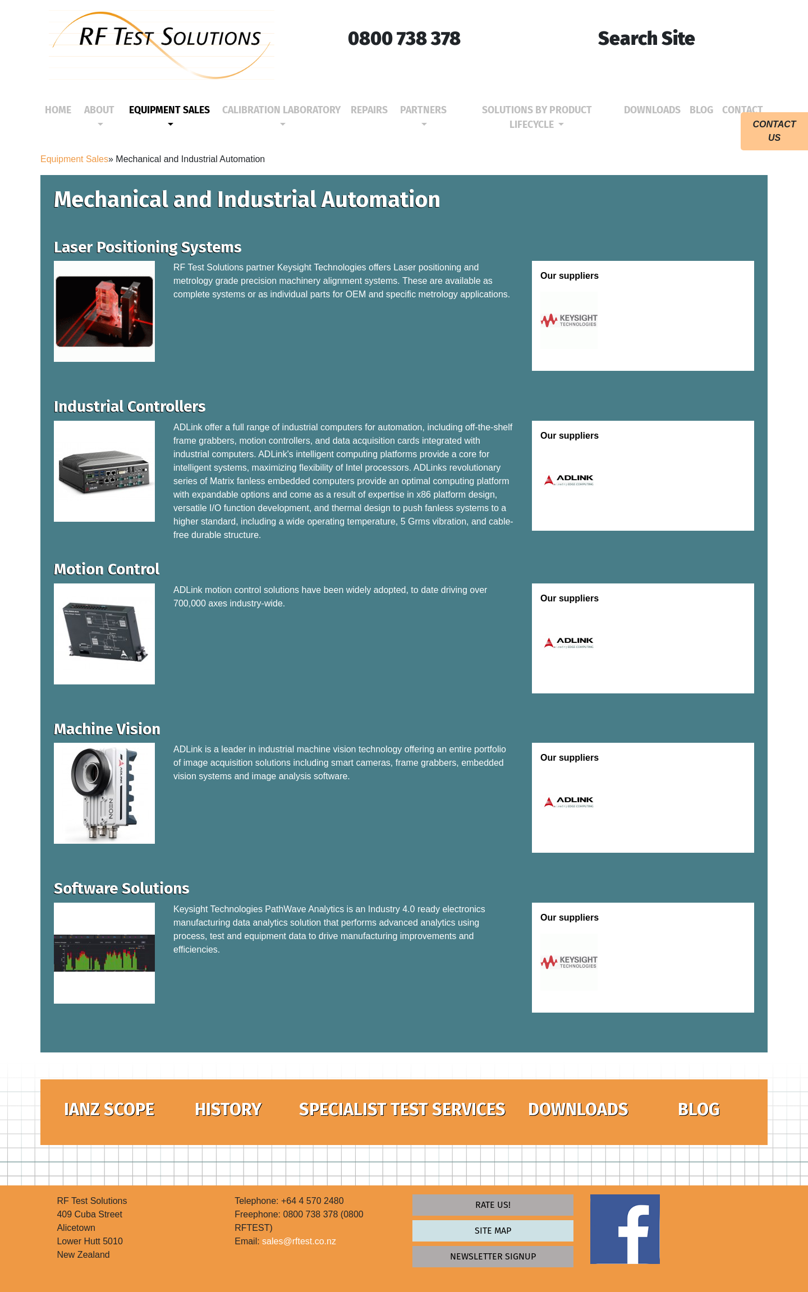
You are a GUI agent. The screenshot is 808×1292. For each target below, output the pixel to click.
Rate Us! (493, 1204)
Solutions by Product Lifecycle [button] (537, 117)
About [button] (99, 110)
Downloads (654, 109)
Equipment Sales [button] (169, 110)
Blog (704, 109)
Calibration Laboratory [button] (281, 110)
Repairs (371, 109)
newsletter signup (493, 1256)
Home (60, 109)
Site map (493, 1230)
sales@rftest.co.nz (299, 1241)
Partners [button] (423, 110)
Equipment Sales (74, 159)
